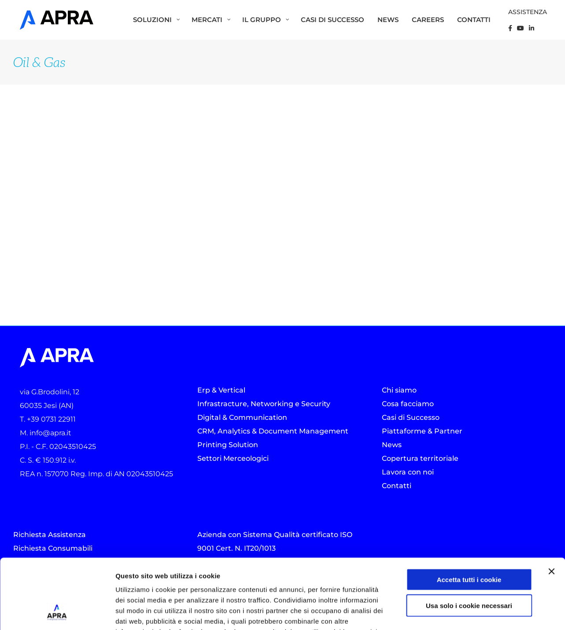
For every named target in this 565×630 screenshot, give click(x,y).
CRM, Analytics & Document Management (272, 431)
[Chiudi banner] (551, 506)
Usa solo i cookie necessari (469, 540)
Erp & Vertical (221, 390)
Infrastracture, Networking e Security (263, 404)
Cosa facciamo (408, 404)
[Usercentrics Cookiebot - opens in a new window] (57, 612)
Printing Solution (227, 445)
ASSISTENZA (527, 12)
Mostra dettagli (467, 612)
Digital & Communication (242, 417)
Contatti (396, 486)
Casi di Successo (410, 417)
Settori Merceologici (233, 458)
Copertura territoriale (420, 458)
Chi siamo (399, 390)
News (392, 445)
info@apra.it (50, 433)
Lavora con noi (408, 472)
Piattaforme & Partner (422, 431)
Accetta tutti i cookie (469, 514)
